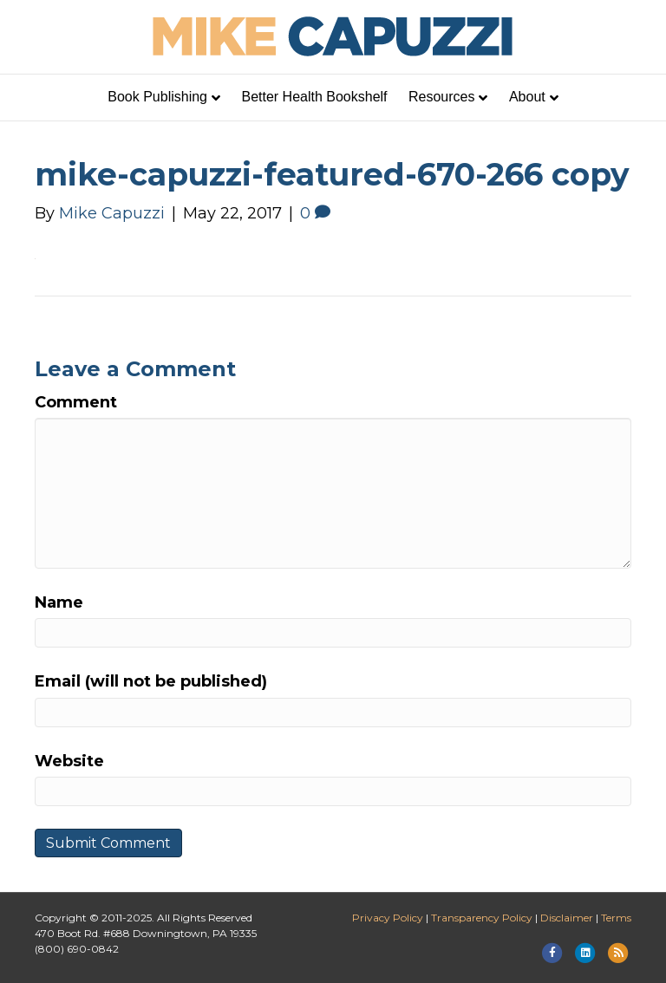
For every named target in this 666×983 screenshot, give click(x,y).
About (527, 96)
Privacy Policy (387, 917)
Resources (441, 96)
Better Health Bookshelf (314, 96)
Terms (616, 917)
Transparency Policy (481, 917)
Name (59, 602)
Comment (76, 402)
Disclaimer (566, 917)
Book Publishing (157, 96)
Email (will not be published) (151, 681)
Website (69, 761)
